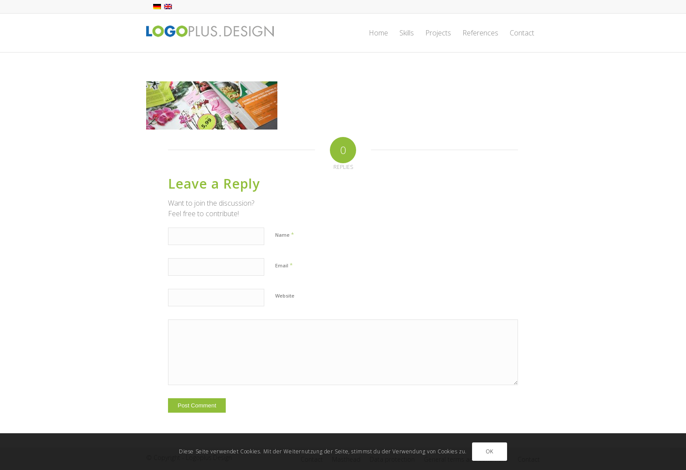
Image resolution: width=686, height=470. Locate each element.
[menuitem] (378, 33)
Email (284, 265)
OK (490, 451)
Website (284, 295)
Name (284, 235)
